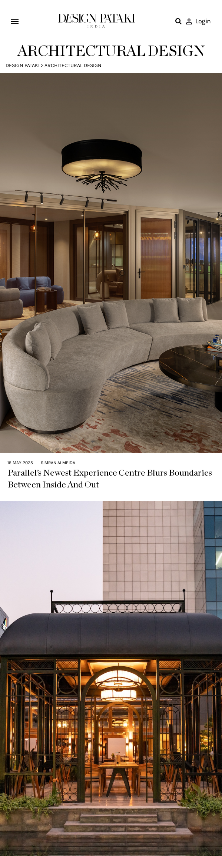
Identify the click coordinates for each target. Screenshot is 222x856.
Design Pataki (23, 65)
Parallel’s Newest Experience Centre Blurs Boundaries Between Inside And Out (109, 445)
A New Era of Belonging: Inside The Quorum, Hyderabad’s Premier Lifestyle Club (91, 839)
